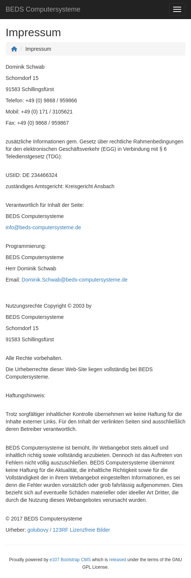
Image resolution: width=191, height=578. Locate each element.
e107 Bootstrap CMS (70, 559)
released (117, 559)
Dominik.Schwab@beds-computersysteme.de (74, 280)
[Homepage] (14, 49)
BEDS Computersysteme (43, 9)
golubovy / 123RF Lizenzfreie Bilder (68, 530)
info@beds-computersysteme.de (43, 227)
